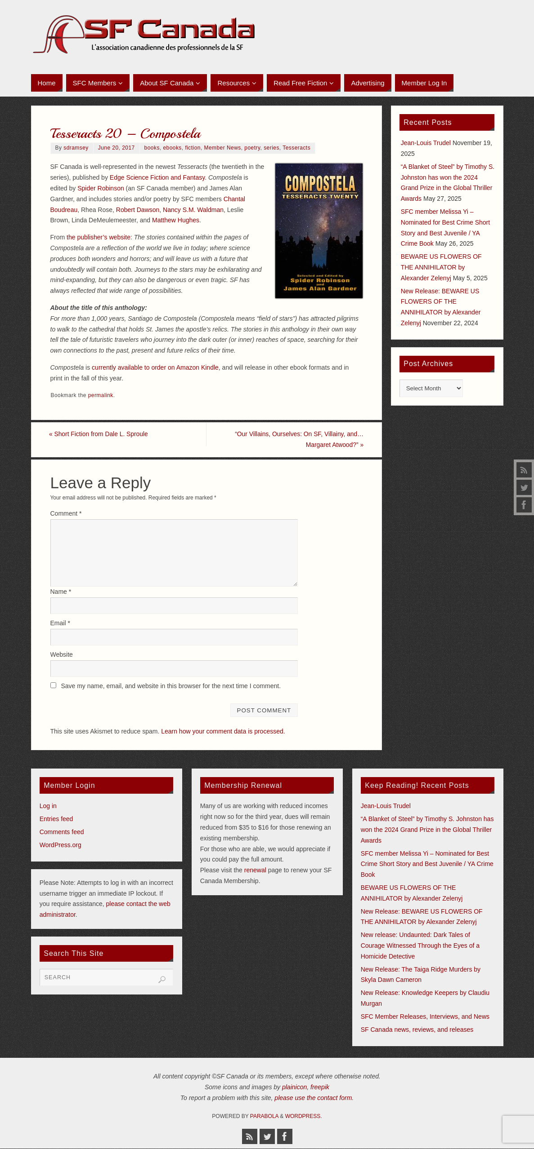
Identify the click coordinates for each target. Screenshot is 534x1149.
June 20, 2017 (116, 148)
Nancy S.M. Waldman (193, 209)
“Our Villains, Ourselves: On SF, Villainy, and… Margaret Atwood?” (297, 439)
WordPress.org (60, 844)
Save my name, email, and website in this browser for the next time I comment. (171, 685)
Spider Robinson (100, 188)
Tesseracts (296, 148)
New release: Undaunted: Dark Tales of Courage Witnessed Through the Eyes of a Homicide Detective (420, 945)
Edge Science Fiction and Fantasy (157, 177)
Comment (66, 513)
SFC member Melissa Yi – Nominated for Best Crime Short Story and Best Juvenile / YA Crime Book (427, 864)
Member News (222, 148)
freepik (319, 1087)
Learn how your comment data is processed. (223, 731)
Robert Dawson (138, 209)
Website (61, 654)
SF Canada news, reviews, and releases (417, 1029)
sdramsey (76, 148)
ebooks (172, 148)
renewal (255, 870)
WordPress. (303, 1116)
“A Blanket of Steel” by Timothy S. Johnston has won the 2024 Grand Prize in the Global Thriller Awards (427, 830)
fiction (193, 148)
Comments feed (62, 831)
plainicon (294, 1087)
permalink (100, 395)
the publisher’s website (98, 237)
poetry (252, 148)
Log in (48, 806)
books (152, 148)
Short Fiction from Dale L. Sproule (100, 434)
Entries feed (56, 819)
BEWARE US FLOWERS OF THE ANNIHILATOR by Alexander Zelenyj (441, 267)
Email (60, 623)
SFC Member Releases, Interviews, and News (425, 1016)
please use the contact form (313, 1097)
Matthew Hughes (175, 220)
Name (61, 592)
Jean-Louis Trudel (426, 142)
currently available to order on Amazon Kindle (155, 367)
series (271, 148)
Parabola (264, 1116)
